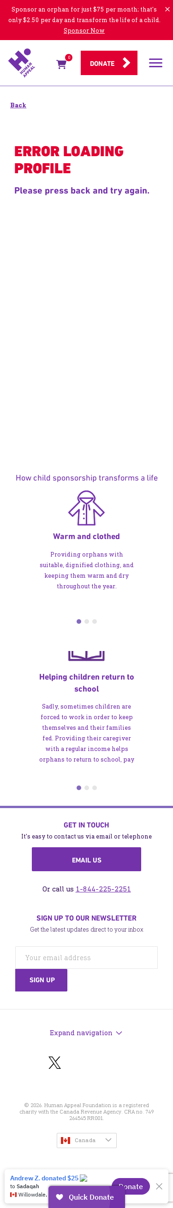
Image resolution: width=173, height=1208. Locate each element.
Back (18, 105)
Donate (102, 63)
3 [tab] (94, 621)
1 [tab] (79, 621)
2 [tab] (86, 621)
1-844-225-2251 (103, 889)
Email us (86, 860)
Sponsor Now (84, 31)
